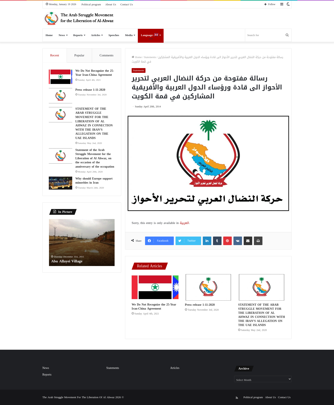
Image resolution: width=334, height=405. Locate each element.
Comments (107, 55)
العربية (184, 223)
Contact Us (126, 4)
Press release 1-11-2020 (200, 305)
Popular (79, 55)
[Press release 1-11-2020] (208, 287)
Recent (54, 55)
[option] (82, 243)
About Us (110, 4)
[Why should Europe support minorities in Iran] (60, 183)
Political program (91, 4)
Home (49, 35)
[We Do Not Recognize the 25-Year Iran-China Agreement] (155, 287)
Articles (95, 35)
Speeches (113, 35)
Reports (78, 35)
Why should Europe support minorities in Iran (94, 181)
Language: (149, 35)
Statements (150, 57)
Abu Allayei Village (67, 261)
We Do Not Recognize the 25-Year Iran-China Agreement (154, 306)
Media (128, 35)
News (62, 35)
